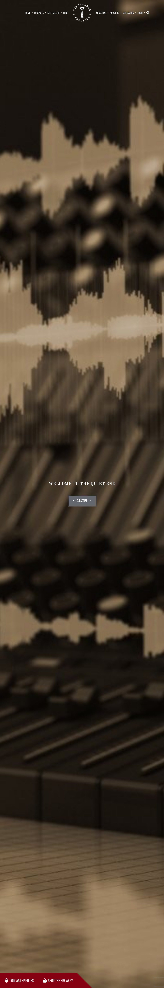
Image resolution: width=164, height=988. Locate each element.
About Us (114, 12)
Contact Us (128, 12)
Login (140, 12)
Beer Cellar (53, 12)
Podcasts (39, 12)
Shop (65, 12)
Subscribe (101, 12)
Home (27, 12)
